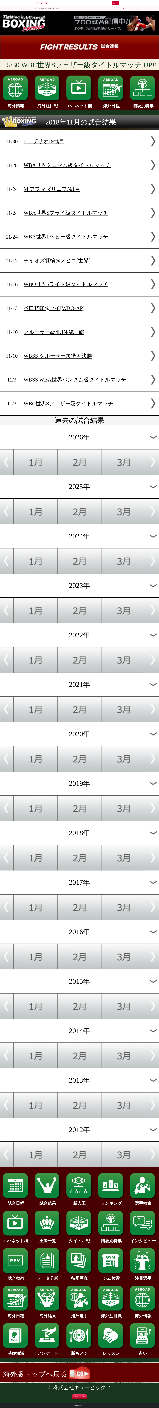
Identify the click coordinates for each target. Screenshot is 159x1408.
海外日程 (111, 103)
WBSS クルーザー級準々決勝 (58, 356)
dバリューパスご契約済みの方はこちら (47, 8)
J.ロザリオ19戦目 (44, 141)
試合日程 (15, 1201)
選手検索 (143, 1201)
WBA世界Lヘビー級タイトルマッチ (66, 237)
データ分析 (47, 1276)
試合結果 (47, 1201)
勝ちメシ (79, 1351)
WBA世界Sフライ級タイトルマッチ (66, 213)
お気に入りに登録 (79, 1397)
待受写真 (79, 1276)
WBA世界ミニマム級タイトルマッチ (67, 165)
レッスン (111, 1351)
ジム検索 (111, 1276)
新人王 (79, 1201)
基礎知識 (15, 1351)
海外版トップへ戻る (46, 1374)
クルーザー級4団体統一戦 (54, 332)
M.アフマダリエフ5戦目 (52, 189)
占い (143, 1351)
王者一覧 (47, 1238)
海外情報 (15, 103)
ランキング (111, 1201)
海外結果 (47, 1314)
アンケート (47, 1351)
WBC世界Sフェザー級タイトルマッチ (68, 403)
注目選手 (143, 1276)
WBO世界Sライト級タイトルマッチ (66, 284)
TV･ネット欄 (79, 103)
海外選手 (79, 1314)
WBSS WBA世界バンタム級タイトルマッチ (75, 380)
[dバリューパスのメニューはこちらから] (122, 3)
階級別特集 (143, 103)
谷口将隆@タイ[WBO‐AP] (54, 308)
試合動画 (15, 1276)
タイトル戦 (79, 1238)
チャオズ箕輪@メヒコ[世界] (57, 260)
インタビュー (143, 1238)
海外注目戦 (47, 103)
